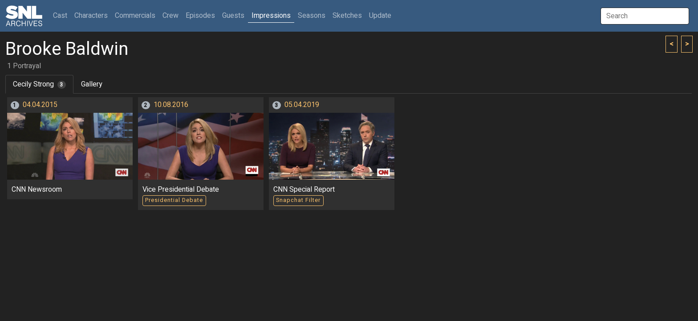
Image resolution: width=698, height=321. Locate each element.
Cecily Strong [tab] (39, 84)
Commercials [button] (135, 15)
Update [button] (380, 15)
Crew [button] (170, 15)
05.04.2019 (301, 104)
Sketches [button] (347, 15)
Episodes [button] (200, 15)
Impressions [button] (271, 15)
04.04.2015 (40, 104)
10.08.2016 (171, 104)
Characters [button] (91, 15)
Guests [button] (233, 15)
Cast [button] (62, 15)
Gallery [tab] (91, 84)
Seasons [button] (311, 15)
